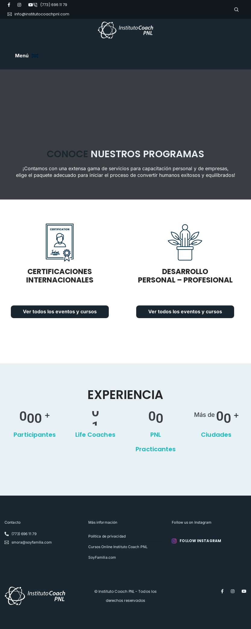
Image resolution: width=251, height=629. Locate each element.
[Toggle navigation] (35, 56)
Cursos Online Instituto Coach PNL (118, 546)
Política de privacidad (107, 536)
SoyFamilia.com (102, 557)
